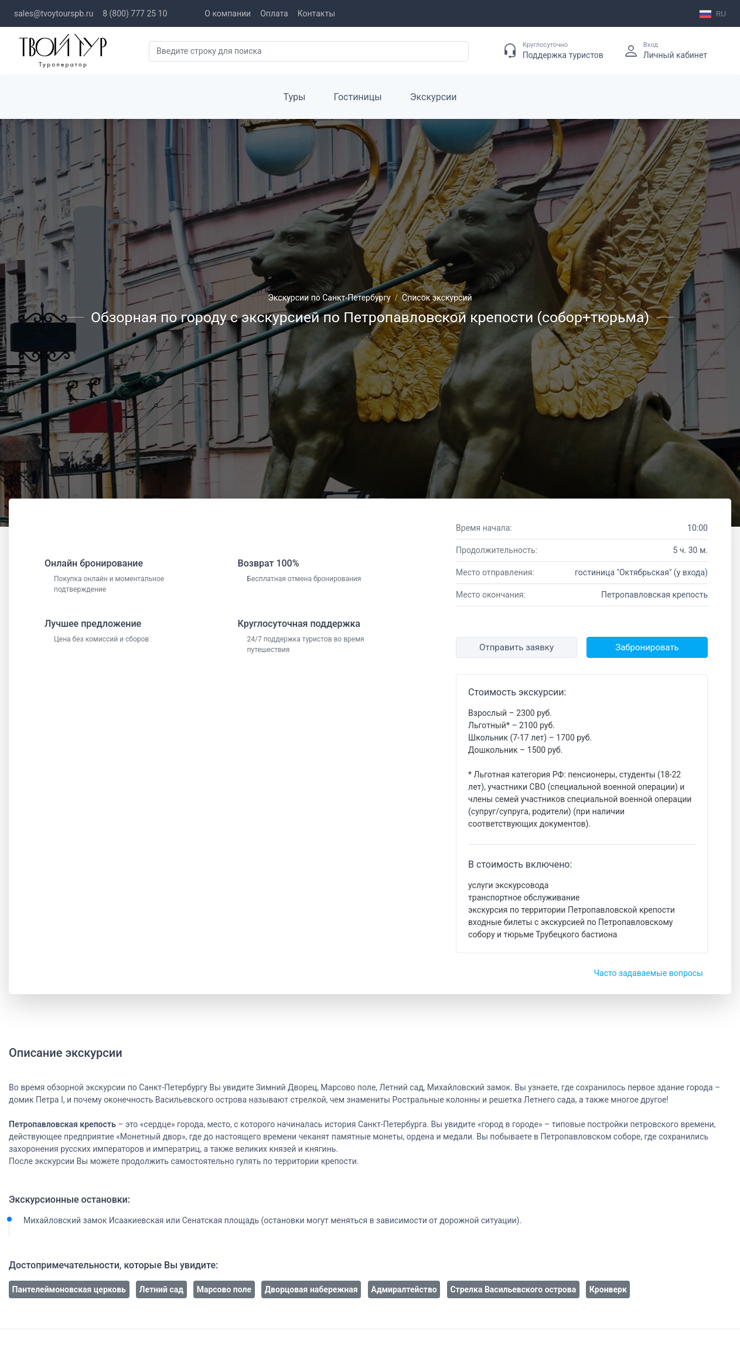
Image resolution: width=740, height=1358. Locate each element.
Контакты (316, 13)
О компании (227, 13)
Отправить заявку (516, 647)
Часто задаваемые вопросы (648, 973)
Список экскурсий (437, 297)
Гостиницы (358, 97)
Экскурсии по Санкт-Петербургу (329, 297)
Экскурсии (433, 97)
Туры (295, 97)
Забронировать (646, 647)
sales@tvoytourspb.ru (53, 13)
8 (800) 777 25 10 (135, 13)
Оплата (274, 13)
